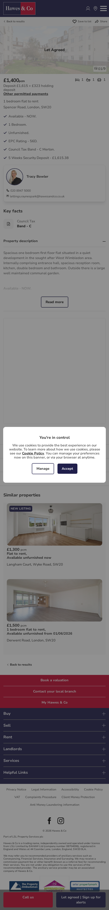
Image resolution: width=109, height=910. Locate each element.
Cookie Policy (33, 453)
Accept (67, 468)
